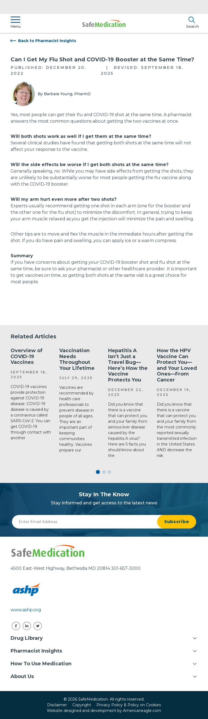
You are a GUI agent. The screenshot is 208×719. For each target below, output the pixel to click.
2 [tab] (104, 472)
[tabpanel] (30, 394)
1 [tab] (98, 472)
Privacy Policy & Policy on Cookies (128, 704)
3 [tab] (109, 472)
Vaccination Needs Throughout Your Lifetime (77, 359)
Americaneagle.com (142, 710)
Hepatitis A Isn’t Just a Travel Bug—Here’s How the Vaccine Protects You (128, 365)
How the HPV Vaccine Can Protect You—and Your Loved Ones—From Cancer (177, 365)
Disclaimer (57, 704)
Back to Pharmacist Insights (47, 40)
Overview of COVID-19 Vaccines (27, 356)
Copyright (81, 704)
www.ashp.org (26, 609)
